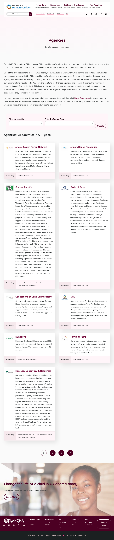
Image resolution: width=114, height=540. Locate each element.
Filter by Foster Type (54, 119)
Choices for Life (23, 187)
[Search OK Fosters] (19, 14)
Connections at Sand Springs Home (33, 296)
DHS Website (50, 14)
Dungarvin (21, 336)
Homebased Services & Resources (33, 370)
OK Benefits (60, 14)
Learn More (11, 497)
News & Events (40, 14)
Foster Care (42, 6)
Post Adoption (96, 6)
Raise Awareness (82, 98)
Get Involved (69, 6)
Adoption (82, 6)
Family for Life (78, 336)
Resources (56, 6)
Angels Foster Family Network (31, 147)
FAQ (67, 14)
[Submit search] (30, 14)
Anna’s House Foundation (83, 147)
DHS (72, 296)
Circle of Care (77, 187)
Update (100, 126)
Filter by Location (17, 119)
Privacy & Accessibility (76, 535)
